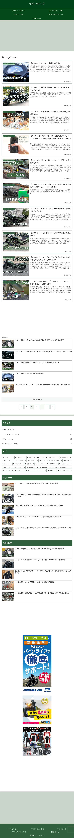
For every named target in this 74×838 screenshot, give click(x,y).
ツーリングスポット (13, 829)
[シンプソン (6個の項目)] (33, 460)
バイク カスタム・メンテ (18, 832)
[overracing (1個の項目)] (45, 467)
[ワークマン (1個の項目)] (8, 470)
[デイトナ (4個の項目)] (7, 464)
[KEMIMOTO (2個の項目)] (32, 467)
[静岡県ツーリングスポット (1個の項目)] (62, 467)
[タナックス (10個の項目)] (66, 457)
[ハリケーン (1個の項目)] (41, 470)
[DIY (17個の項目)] (40, 457)
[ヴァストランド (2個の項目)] (18, 467)
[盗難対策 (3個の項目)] (29, 464)
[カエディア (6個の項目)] (7, 460)
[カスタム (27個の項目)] (20, 457)
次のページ (37, 400)
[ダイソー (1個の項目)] (19, 470)
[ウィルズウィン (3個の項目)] (42, 464)
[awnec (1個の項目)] (51, 470)
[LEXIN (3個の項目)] (53, 464)
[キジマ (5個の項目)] (67, 460)
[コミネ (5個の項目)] (43, 460)
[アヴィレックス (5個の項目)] (56, 460)
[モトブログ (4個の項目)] (18, 464)
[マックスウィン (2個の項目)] (65, 464)
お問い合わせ (55, 832)
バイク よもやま (61, 829)
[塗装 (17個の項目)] (31, 457)
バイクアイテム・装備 (37, 829)
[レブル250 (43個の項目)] (8, 457)
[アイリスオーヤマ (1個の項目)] (64, 470)
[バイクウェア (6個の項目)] (20, 460)
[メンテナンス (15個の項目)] (52, 457)
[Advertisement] (37, 35)
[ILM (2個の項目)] (6, 467)
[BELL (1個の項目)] (29, 470)
